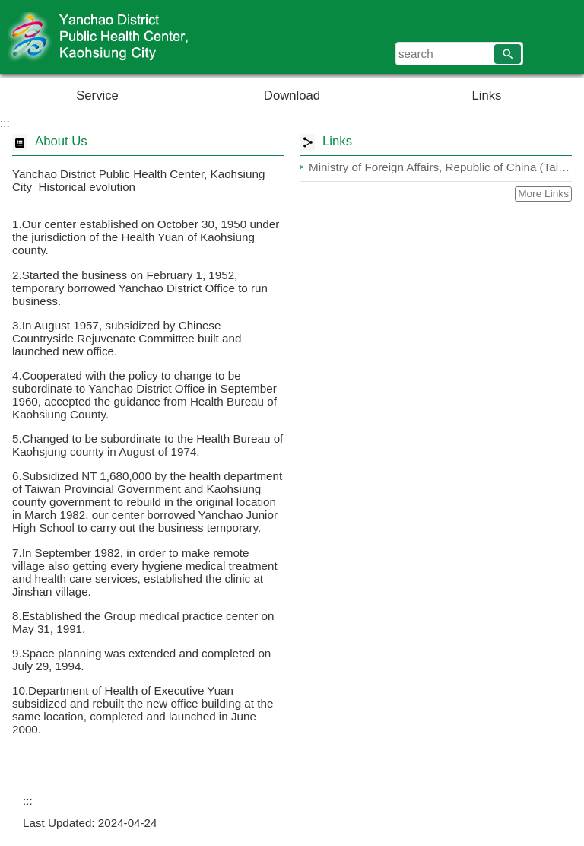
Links (486, 95)
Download (292, 95)
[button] (507, 54)
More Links (543, 193)
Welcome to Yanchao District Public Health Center (128, 36)
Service (97, 95)
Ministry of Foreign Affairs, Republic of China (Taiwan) (440, 167)
